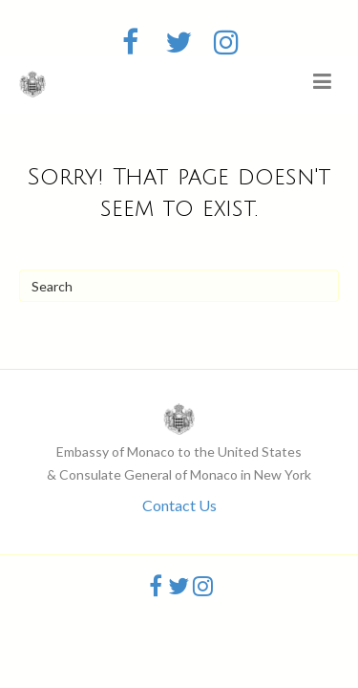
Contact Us (179, 505)
